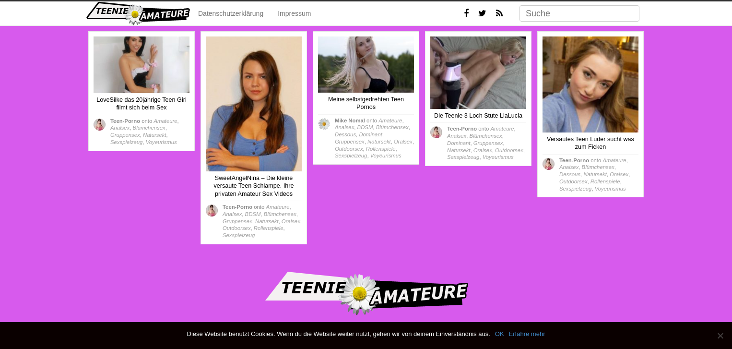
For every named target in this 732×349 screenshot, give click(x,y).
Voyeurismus (161, 142)
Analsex (120, 128)
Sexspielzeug (126, 142)
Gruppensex (125, 135)
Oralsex (291, 221)
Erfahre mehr (527, 333)
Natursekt (154, 135)
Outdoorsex (237, 228)
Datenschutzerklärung (230, 13)
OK (499, 333)
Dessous (345, 134)
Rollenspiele (268, 228)
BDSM (253, 214)
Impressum (294, 13)
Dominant (370, 134)
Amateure (165, 121)
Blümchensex (149, 128)
